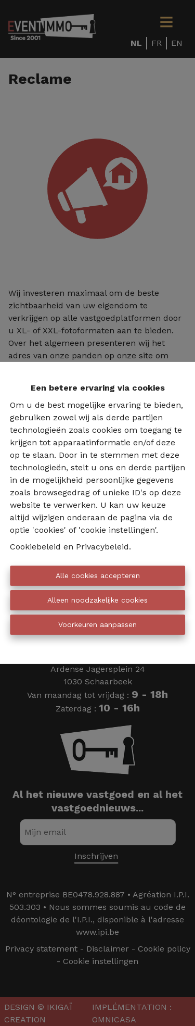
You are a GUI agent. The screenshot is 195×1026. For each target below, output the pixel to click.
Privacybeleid (102, 547)
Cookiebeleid (35, 547)
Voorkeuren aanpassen (97, 624)
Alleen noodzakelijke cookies (97, 600)
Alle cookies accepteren (98, 575)
